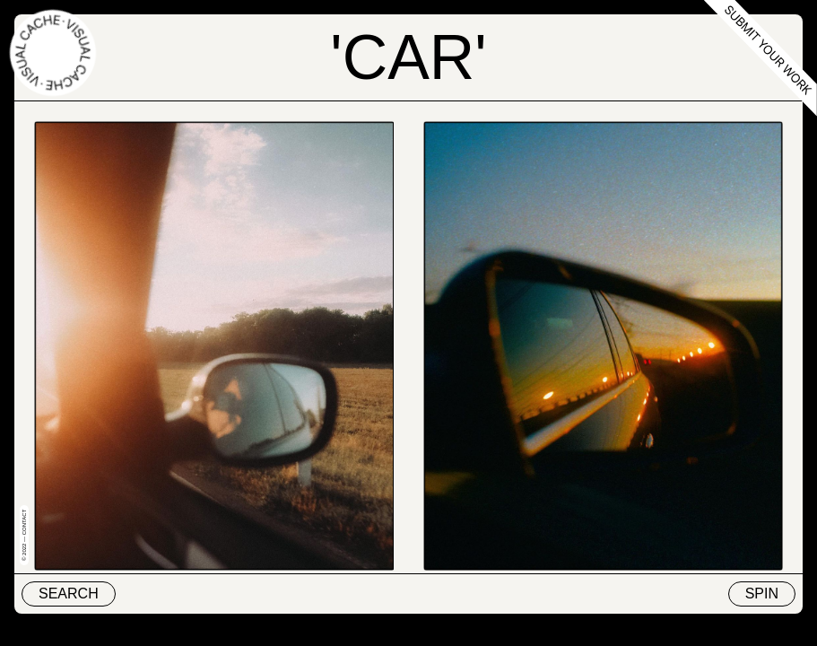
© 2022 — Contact (24, 535)
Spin (761, 593)
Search (69, 593)
